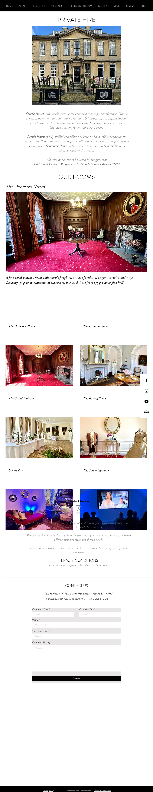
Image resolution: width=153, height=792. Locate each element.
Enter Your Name (40, 609)
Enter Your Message (41, 642)
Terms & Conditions (102, 790)
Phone (35, 620)
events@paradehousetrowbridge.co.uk (65, 599)
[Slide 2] (80, 267)
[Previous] (10, 232)
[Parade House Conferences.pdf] (78, 510)
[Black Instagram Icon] (146, 390)
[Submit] (76, 678)
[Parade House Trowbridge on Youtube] (146, 401)
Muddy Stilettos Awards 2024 (100, 164)
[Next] (143, 232)
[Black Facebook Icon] (146, 380)
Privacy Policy (48, 790)
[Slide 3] (73, 267)
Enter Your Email (87, 609)
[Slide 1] (76, 267)
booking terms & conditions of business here (86, 565)
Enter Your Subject (41, 631)
